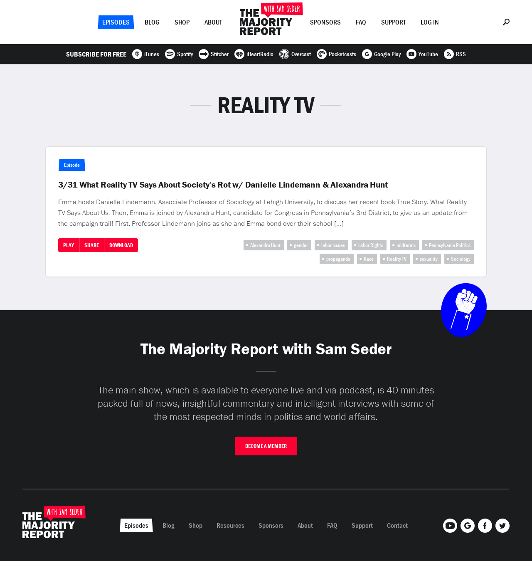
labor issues (333, 245)
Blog (152, 22)
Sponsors (325, 22)
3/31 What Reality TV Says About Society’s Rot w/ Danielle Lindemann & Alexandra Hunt (223, 185)
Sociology (460, 258)
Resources (230, 525)
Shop (182, 22)
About (213, 22)
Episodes (116, 22)
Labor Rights (370, 245)
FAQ (361, 22)
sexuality (429, 258)
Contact (397, 525)
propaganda (338, 258)
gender (301, 245)
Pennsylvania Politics (449, 245)
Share (91, 245)
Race (369, 258)
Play (68, 245)
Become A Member (266, 446)
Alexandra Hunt (265, 245)
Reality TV (396, 258)
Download (121, 245)
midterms (406, 245)
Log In (430, 22)
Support (393, 22)
